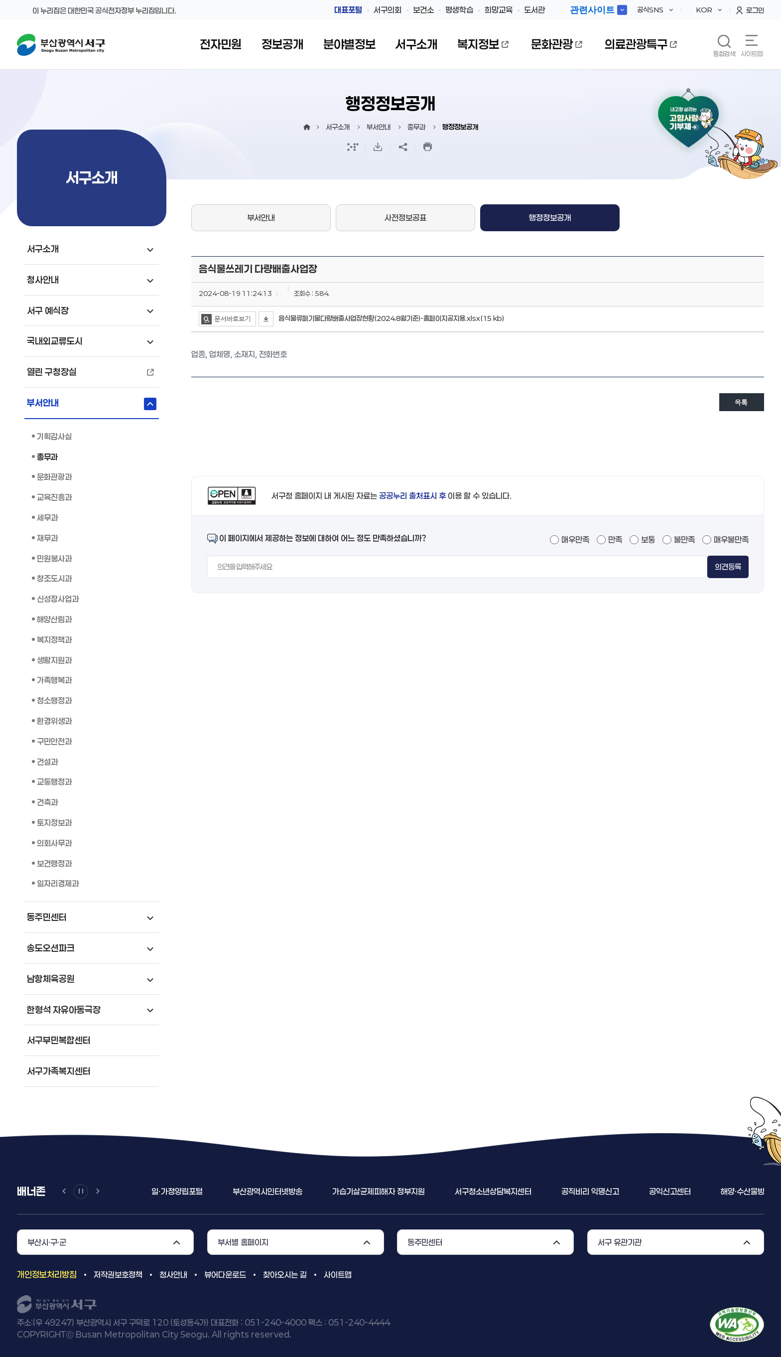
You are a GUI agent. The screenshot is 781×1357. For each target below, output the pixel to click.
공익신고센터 (670, 1191)
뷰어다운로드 (225, 1274)
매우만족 (575, 539)
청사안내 (173, 1274)
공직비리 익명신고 (590, 1191)
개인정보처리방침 (47, 1274)
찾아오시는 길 (285, 1274)
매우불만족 (731, 539)
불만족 (684, 539)
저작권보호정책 (118, 1274)
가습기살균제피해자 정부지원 (378, 1191)
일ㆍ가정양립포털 (177, 1191)
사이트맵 (752, 53)
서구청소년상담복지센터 (493, 1191)
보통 (648, 539)
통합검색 (724, 53)
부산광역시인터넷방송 (267, 1191)
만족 (615, 539)
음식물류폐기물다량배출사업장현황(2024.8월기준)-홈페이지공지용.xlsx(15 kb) (391, 318)
